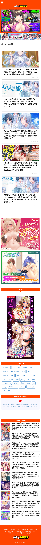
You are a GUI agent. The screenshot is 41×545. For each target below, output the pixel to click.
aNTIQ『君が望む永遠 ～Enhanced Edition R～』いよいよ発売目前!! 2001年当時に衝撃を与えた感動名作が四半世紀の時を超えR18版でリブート (25, 484)
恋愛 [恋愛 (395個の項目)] (22, 379)
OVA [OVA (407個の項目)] (17, 379)
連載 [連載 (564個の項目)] (12, 375)
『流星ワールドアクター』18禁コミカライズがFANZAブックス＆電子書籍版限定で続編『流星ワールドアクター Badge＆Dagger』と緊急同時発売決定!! (25, 475)
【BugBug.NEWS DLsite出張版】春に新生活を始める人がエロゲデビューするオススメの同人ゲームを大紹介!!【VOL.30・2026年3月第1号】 (26, 514)
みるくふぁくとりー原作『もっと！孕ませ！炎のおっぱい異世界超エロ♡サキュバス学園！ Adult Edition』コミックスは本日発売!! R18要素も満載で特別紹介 (26, 465)
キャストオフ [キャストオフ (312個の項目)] (30, 387)
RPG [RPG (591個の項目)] (28, 371)
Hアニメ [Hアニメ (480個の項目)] (11, 379)
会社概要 (6, 529)
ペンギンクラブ (17, 533)
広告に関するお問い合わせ (29, 533)
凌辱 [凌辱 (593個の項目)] (23, 371)
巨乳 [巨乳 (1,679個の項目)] (19, 367)
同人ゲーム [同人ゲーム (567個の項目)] (5, 375)
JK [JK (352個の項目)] (34, 383)
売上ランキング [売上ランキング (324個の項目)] (13, 387)
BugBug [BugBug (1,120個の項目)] (25, 367)
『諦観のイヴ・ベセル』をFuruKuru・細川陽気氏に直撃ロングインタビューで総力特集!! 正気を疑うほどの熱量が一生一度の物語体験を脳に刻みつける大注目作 (26, 445)
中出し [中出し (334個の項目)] (4, 387)
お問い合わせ (10, 531)
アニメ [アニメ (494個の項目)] (4, 379)
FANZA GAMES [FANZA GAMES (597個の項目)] (15, 371)
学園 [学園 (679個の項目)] (31, 367)
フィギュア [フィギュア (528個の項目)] (24, 375)
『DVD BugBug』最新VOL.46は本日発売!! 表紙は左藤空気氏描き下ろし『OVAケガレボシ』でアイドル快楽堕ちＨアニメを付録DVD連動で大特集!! (25, 494)
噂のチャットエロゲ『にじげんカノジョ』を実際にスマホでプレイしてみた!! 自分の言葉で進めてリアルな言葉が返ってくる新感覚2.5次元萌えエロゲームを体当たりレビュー (26, 504)
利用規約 (13, 529)
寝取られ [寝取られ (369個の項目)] (16, 383)
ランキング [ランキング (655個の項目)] (5, 371)
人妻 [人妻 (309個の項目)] (4, 390)
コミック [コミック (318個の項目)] (22, 387)
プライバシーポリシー (22, 529)
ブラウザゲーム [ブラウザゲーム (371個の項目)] (7, 383)
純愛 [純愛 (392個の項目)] (28, 379)
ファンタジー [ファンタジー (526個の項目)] (33, 375)
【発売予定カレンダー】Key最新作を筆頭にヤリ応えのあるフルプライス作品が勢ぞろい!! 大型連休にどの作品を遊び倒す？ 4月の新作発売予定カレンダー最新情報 (25, 436)
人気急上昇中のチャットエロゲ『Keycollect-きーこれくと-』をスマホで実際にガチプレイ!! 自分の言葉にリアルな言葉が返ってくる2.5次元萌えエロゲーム (26, 455)
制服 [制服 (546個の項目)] (17, 375)
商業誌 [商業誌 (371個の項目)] (33, 379)
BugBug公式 (28, 531)
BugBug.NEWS (19, 531)
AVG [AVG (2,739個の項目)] (13, 367)
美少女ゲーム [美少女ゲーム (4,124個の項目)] (6, 367)
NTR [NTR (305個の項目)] (9, 390)
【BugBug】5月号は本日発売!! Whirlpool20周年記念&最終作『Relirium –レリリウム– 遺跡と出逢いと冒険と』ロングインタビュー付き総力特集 (26, 426)
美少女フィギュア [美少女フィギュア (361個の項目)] (25, 383)
